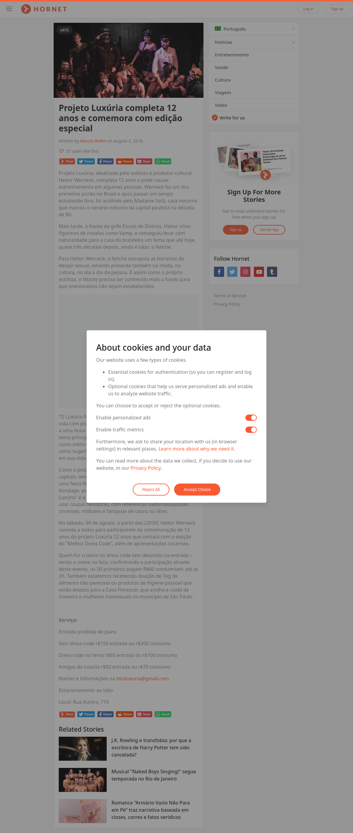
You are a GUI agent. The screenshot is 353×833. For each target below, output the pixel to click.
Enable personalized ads (123, 417)
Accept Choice (197, 489)
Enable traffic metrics (120, 429)
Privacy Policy (146, 468)
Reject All (151, 489)
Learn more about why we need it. (197, 448)
